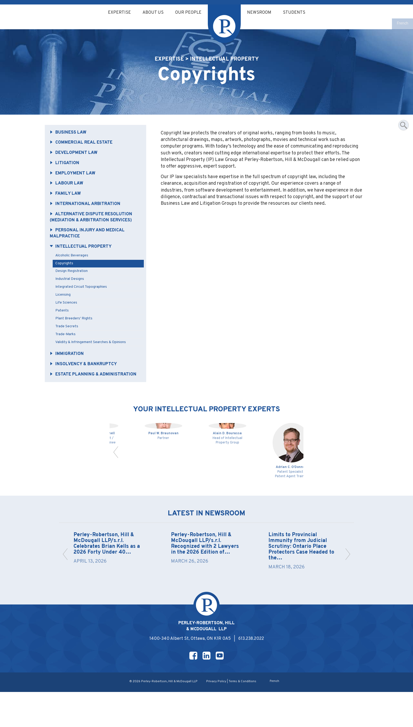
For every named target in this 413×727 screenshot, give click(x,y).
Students (297, 13)
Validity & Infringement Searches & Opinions (93, 357)
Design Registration (73, 283)
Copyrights (65, 275)
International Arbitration (87, 213)
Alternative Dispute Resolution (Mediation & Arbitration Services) (94, 227)
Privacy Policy (216, 716)
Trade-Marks (67, 349)
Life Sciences (67, 316)
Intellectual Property (83, 258)
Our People (188, 13)
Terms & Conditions (242, 716)
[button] (116, 477)
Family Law (66, 203)
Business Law (69, 139)
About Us (151, 13)
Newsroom (261, 13)
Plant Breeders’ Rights (75, 332)
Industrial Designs (71, 291)
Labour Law (68, 192)
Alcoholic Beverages (73, 267)
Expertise (116, 13)
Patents (63, 324)
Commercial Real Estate (84, 150)
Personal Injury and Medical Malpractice (90, 244)
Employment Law (74, 182)
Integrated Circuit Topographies (83, 299)
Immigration (68, 369)
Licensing (64, 307)
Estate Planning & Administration (76, 394)
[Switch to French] (402, 24)
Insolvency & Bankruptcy (85, 380)
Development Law (75, 160)
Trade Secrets (68, 340)
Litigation (66, 171)
